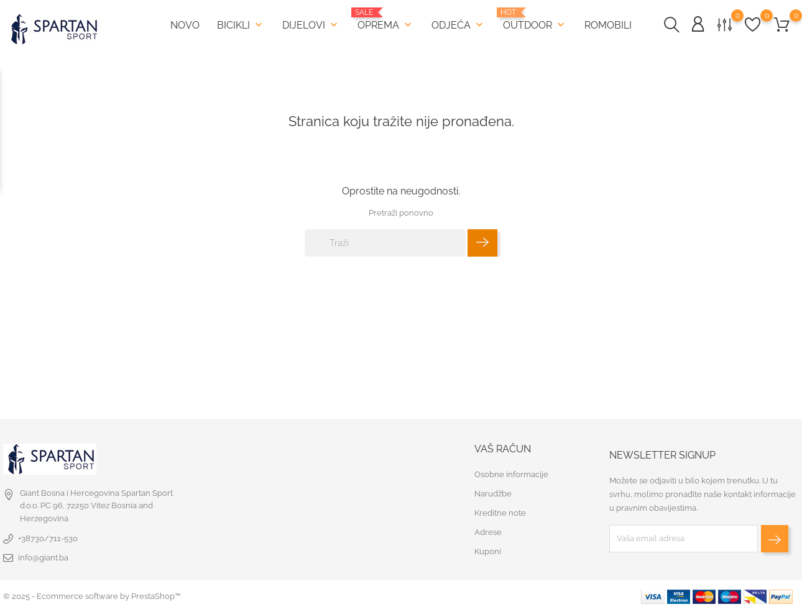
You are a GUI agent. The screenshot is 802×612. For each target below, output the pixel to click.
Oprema (385, 19)
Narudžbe (493, 493)
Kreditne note (500, 513)
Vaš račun (502, 449)
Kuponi (487, 551)
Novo (185, 25)
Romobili (608, 25)
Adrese (488, 532)
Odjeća (458, 25)
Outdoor (535, 19)
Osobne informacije (511, 474)
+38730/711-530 (48, 538)
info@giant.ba (43, 557)
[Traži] (385, 243)
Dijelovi (311, 25)
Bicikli (241, 25)
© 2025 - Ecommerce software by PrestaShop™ (91, 596)
